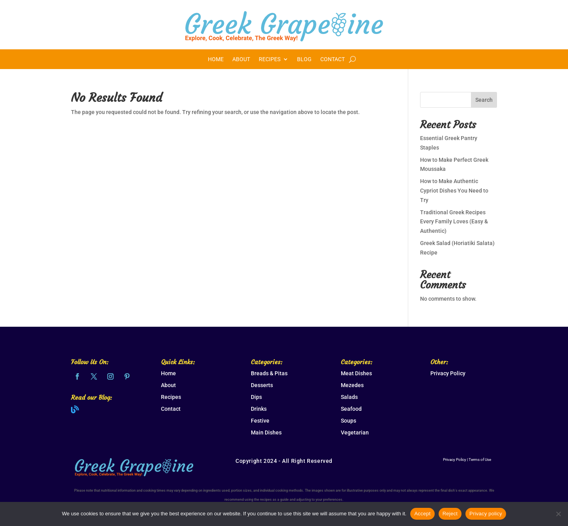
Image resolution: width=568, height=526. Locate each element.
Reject (450, 514)
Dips (256, 397)
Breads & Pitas (269, 373)
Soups (348, 420)
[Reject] (558, 514)
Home (216, 59)
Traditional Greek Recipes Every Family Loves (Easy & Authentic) (454, 221)
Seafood (351, 409)
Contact (332, 59)
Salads (349, 397)
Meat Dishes (356, 373)
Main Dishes (266, 432)
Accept (422, 514)
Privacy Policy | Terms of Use (467, 459)
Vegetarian (355, 432)
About (241, 59)
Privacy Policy (447, 373)
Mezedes (352, 385)
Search (484, 100)
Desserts (262, 385)
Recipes (269, 59)
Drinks (259, 409)
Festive (260, 420)
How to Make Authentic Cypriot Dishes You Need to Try (454, 190)
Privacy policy (485, 514)
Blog (304, 59)
